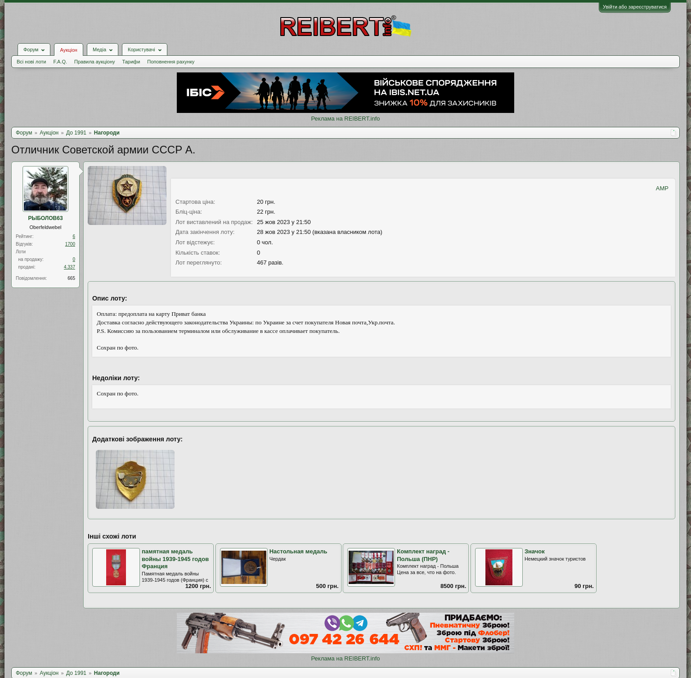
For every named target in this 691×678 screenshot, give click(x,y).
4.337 (69, 267)
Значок (535, 551)
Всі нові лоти (31, 61)
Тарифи (131, 61)
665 (71, 278)
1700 (70, 244)
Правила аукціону (94, 61)
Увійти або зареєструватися (635, 6)
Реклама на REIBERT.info (345, 118)
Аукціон (68, 50)
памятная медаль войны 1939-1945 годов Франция (175, 559)
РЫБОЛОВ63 (45, 218)
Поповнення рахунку (170, 61)
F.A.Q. (60, 61)
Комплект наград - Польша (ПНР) (423, 555)
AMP (662, 188)
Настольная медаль (298, 551)
